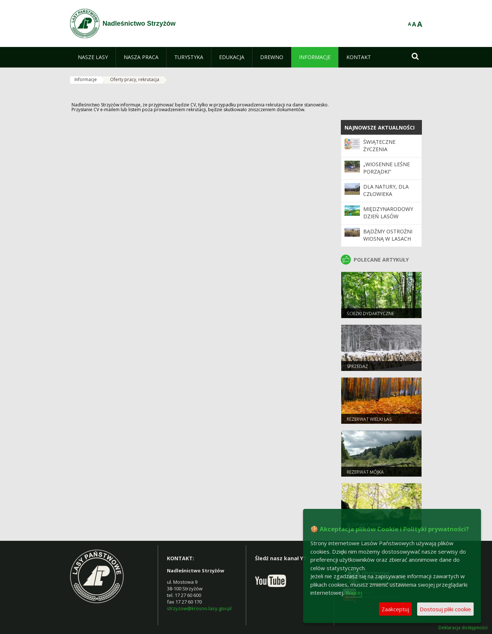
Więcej (354, 592)
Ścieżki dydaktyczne (370, 313)
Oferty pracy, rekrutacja (134, 79)
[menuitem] (93, 57)
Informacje (85, 79)
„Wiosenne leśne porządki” (386, 168)
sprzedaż (357, 366)
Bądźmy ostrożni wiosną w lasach (387, 235)
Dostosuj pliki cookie (445, 609)
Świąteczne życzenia (379, 145)
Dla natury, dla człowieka (386, 190)
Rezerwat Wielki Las (369, 419)
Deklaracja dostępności (463, 627)
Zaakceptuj (395, 609)
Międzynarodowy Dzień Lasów (388, 212)
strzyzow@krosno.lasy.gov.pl (199, 608)
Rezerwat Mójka (365, 472)
